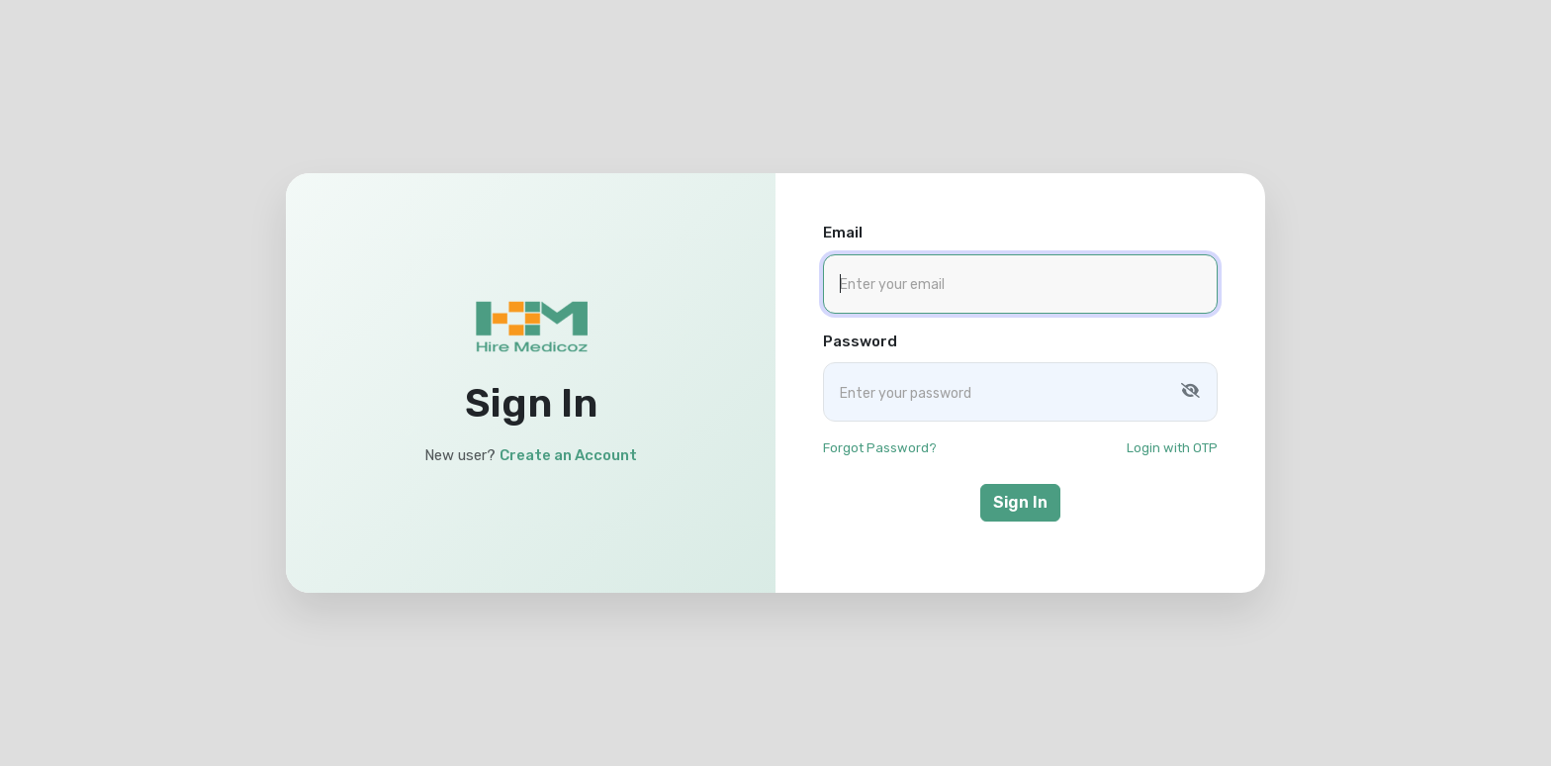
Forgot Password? (880, 447)
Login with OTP (1172, 447)
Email (843, 232)
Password (860, 341)
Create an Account (568, 455)
